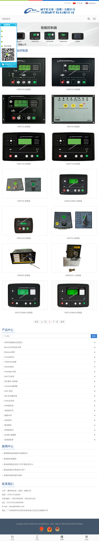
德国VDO (8, 415)
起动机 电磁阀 (10, 435)
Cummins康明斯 (11, 386)
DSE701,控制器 (73, 238)
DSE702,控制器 (23, 201)
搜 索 (94, 336)
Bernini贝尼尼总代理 (12, 347)
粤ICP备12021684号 (69, 524)
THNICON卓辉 (10, 362)
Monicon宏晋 (9, 352)
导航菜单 (6, 19)
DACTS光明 (9, 376)
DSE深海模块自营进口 (13, 342)
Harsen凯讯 (9, 367)
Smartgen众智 (10, 372)
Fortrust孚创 (9, 401)
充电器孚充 (8, 410)
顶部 (86, 537)
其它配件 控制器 (11, 381)
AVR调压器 (8, 406)
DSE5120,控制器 (24, 89)
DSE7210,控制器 (24, 164)
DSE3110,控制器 (24, 238)
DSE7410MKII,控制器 (73, 313)
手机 (37, 537)
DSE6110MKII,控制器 (73, 201)
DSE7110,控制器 (73, 164)
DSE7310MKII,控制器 (24, 313)
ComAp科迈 (9, 357)
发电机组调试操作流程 (13, 475)
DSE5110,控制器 (73, 89)
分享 (12, 537)
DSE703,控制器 (73, 127)
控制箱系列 (8, 430)
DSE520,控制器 (23, 275)
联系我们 (80, 524)
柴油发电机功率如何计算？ (15, 470)
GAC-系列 (8, 391)
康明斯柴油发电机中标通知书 (15, 453)
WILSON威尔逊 (10, 396)
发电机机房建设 (10, 459)
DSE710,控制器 (23, 127)
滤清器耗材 (8, 440)
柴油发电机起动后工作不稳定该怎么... (19, 464)
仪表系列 (8, 420)
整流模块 (8, 425)
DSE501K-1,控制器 (73, 275)
